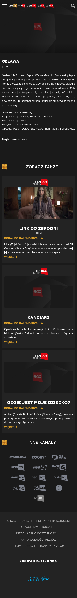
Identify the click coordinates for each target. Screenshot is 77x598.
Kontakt (26, 520)
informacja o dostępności (36, 533)
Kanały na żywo (52, 546)
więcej (9, 256)
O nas (11, 520)
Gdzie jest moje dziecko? (38, 402)
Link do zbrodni (38, 231)
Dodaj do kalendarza (21, 238)
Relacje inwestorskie (36, 527)
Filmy (17, 546)
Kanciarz (39, 317)
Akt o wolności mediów (38, 539)
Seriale (30, 546)
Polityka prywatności (53, 520)
